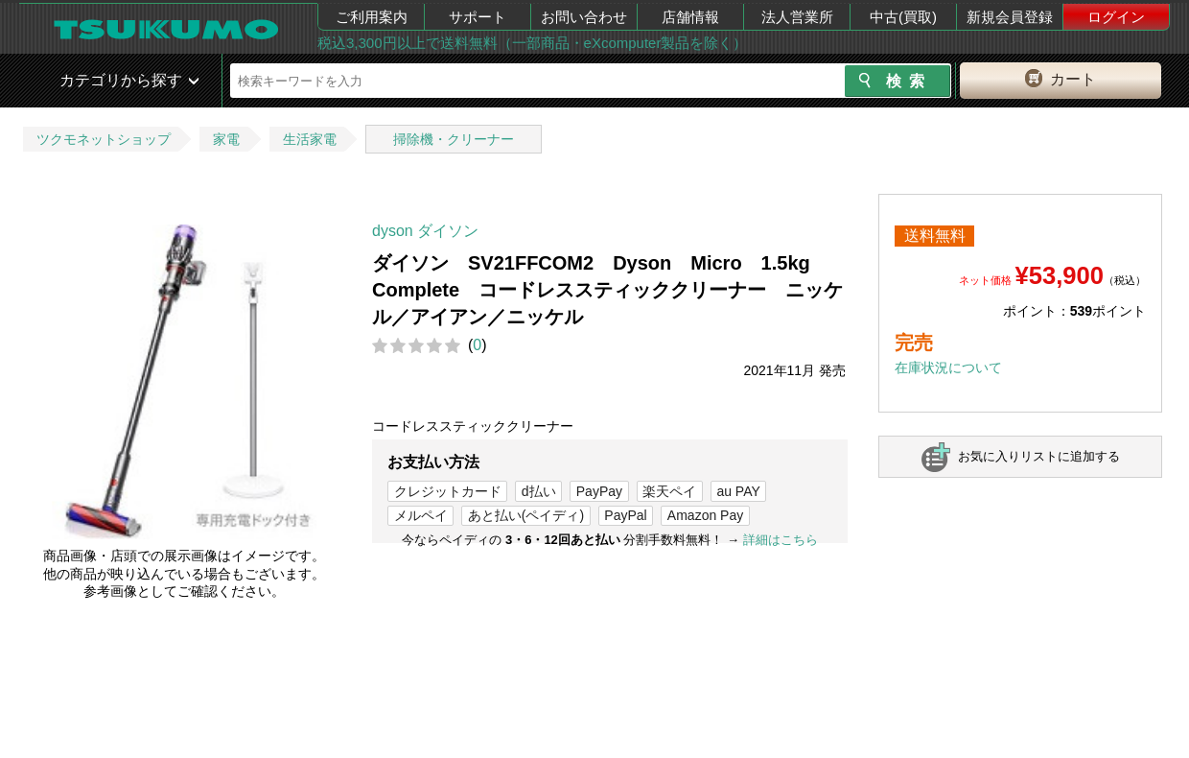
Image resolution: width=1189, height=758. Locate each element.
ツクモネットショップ (103, 139)
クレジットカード (447, 491)
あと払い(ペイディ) (526, 515)
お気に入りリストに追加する (1039, 456)
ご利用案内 (372, 17)
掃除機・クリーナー (453, 139)
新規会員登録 (1010, 17)
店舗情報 (690, 17)
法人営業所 (797, 17)
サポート (477, 17)
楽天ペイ (669, 491)
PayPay (599, 491)
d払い (539, 491)
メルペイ (421, 515)
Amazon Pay (705, 515)
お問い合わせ (584, 17)
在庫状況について (948, 367)
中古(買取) (903, 17)
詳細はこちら (780, 540)
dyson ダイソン (425, 231)
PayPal (625, 515)
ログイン (1116, 17)
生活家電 (310, 139)
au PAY (737, 491)
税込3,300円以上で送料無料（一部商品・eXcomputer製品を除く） (532, 43)
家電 (226, 139)
